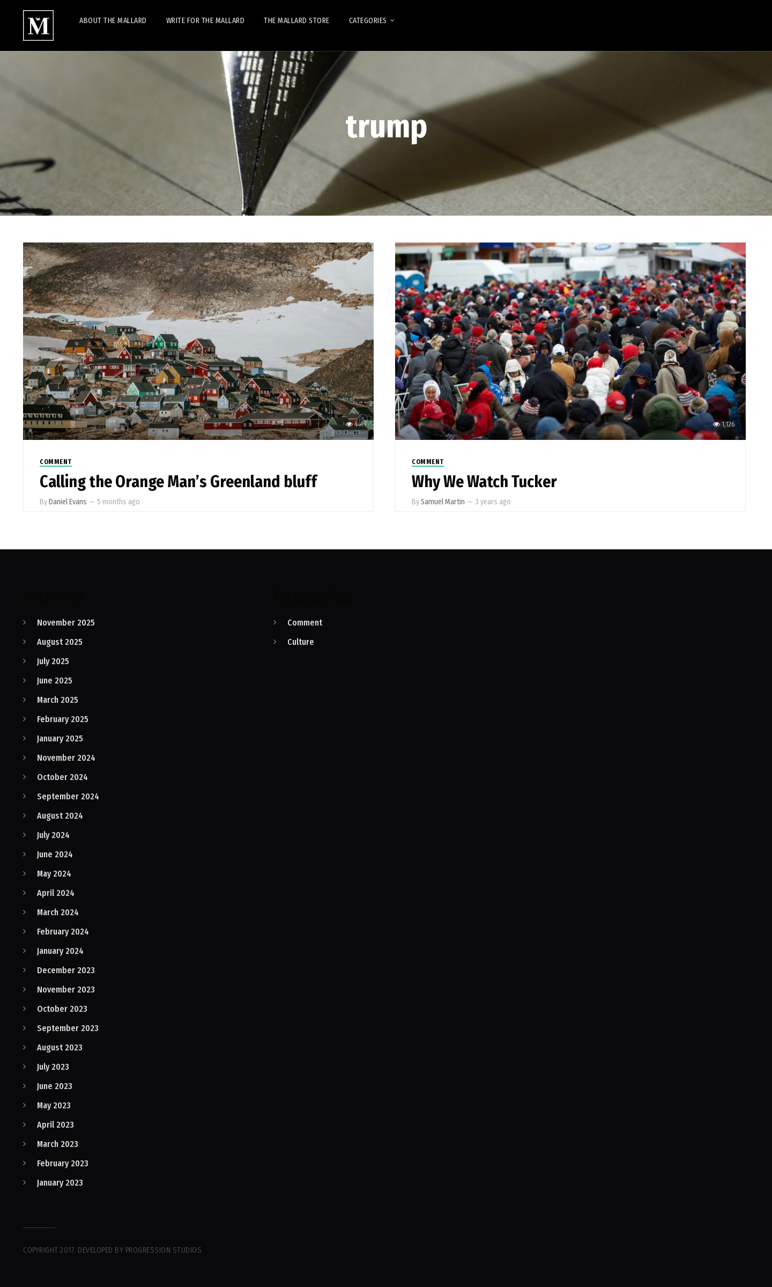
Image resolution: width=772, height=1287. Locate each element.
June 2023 (54, 1086)
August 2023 (60, 1047)
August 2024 (60, 816)
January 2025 (60, 738)
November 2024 (66, 758)
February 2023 (62, 1163)
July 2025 (53, 661)
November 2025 (66, 622)
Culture (300, 642)
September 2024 (68, 796)
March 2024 (58, 912)
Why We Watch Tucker (484, 481)
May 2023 (54, 1105)
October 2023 (62, 1009)
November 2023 (66, 989)
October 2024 (62, 777)
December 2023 (66, 970)
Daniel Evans (68, 501)
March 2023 (57, 1144)
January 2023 (60, 1183)
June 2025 (54, 680)
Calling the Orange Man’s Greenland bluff (178, 481)
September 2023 (68, 1028)
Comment (56, 462)
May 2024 (54, 874)
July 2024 (53, 835)
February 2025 (62, 719)
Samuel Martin (443, 501)
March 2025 (57, 700)
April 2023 (55, 1125)
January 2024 (60, 951)
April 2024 (56, 893)
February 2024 (63, 931)
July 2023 (53, 1067)
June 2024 (55, 854)
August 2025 (60, 642)
